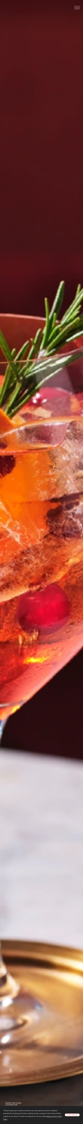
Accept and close (72, 1114)
